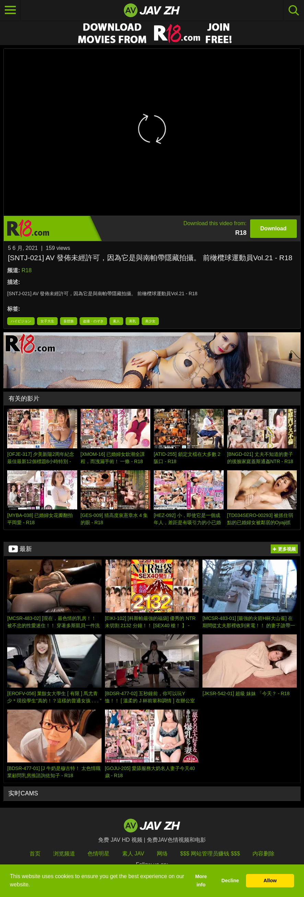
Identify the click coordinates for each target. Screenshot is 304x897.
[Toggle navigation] (10, 10)
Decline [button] (230, 880)
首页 (35, 853)
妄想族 (68, 321)
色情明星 (98, 853)
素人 (116, 321)
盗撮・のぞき (93, 321)
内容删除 (263, 853)
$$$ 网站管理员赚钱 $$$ (210, 853)
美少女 (150, 321)
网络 (162, 853)
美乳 (132, 321)
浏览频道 (64, 853)
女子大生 (47, 321)
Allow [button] (270, 880)
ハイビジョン (21, 321)
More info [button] (201, 880)
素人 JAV (133, 853)
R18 (27, 270)
